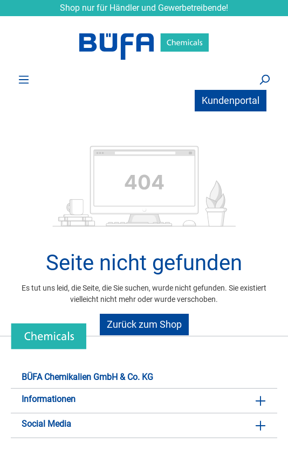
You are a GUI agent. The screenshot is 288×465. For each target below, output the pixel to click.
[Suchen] (264, 79)
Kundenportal (230, 100)
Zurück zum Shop (144, 324)
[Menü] (24, 79)
